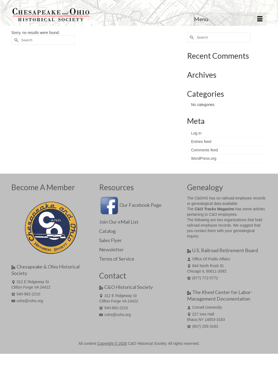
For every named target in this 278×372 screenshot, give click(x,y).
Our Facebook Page (130, 205)
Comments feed (204, 150)
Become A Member (43, 187)
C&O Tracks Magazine (214, 209)
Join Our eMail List (118, 222)
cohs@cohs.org (27, 301)
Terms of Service (116, 259)
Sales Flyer (110, 240)
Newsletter (111, 249)
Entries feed (201, 141)
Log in (196, 133)
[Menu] (228, 19)
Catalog (107, 231)
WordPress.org (203, 158)
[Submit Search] (15, 40)
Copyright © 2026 (112, 343)
